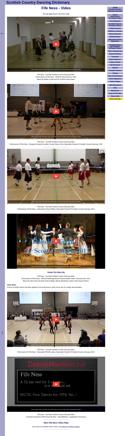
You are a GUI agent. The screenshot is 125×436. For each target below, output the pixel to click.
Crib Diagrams (115, 21)
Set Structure (115, 65)
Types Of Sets (115, 62)
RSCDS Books (115, 37)
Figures (115, 68)
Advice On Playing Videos (70, 427)
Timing (115, 73)
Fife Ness (49, 14)
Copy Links (115, 96)
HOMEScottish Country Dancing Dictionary (115, 9)
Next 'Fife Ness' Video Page (56, 423)
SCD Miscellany (115, 85)
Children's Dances (115, 31)
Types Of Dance (115, 54)
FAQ (115, 88)
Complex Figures (115, 70)
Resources (115, 90)
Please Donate (115, 99)
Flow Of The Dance (115, 76)
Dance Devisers (115, 34)
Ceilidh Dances (115, 28)
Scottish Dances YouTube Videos (115, 24)
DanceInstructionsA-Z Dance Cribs (115, 16)
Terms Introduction (115, 51)
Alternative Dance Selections (115, 40)
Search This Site (115, 93)
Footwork (115, 56)
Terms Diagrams (115, 79)
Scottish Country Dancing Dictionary (38, 2)
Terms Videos (115, 81)
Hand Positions (115, 59)
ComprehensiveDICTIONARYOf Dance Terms (115, 46)
